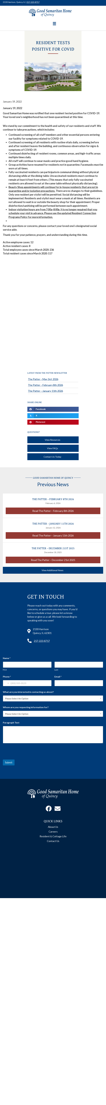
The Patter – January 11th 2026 (45, 390)
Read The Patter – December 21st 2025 (65, 560)
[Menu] (54, 23)
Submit (8, 762)
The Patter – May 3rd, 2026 (43, 379)
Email (58, 676)
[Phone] (27, 683)
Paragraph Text (11, 722)
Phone (7, 676)
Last (56, 669)
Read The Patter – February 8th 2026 (66, 510)
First (5, 669)
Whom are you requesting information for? (26, 707)
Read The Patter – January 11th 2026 (66, 535)
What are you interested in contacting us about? (28, 692)
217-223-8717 (33, 2)
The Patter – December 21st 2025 (53, 548)
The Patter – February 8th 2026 (45, 385)
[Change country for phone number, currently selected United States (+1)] (6, 683)
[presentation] (24, 757)
